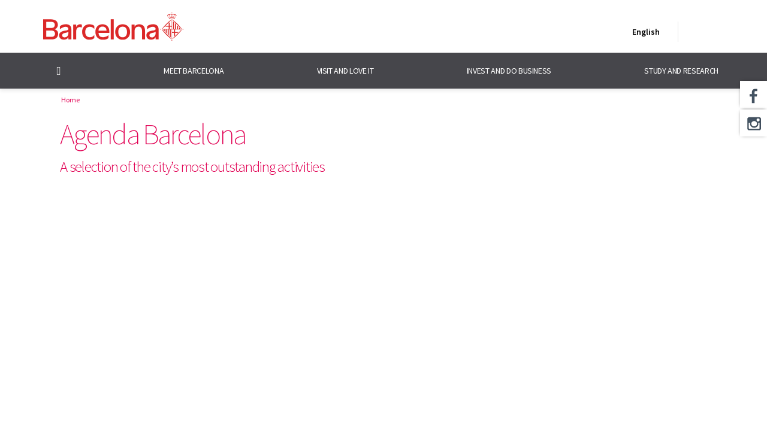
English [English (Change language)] (643, 34)
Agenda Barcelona (152, 134)
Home (70, 99)
